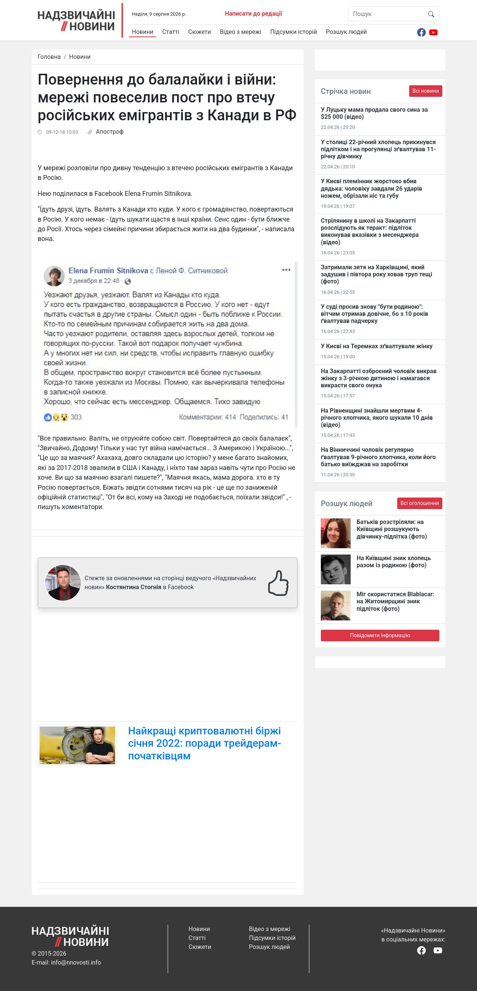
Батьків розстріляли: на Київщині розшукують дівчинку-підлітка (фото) (392, 529)
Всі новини (426, 91)
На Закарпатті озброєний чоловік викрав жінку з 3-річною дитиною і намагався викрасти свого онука (378, 378)
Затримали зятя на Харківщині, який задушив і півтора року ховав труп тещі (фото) (376, 274)
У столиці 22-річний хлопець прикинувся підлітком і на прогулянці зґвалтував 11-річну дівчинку (378, 149)
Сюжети (199, 31)
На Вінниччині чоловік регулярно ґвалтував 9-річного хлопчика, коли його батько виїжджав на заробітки (378, 456)
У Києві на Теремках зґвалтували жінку (377, 346)
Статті (170, 31)
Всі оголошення (420, 503)
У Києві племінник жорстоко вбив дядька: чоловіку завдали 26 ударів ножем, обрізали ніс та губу (371, 188)
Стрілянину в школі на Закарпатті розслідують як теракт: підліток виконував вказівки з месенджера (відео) (370, 231)
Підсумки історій (293, 31)
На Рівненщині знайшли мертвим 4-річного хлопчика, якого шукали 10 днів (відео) (377, 417)
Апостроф (110, 131)
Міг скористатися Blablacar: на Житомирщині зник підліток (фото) (395, 601)
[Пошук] (385, 14)
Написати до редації (253, 13)
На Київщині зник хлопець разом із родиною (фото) (394, 562)
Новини (142, 31)
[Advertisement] (168, 666)
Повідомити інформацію (380, 635)
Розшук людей (346, 31)
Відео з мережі (240, 31)
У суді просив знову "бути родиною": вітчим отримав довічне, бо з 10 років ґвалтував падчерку (374, 313)
